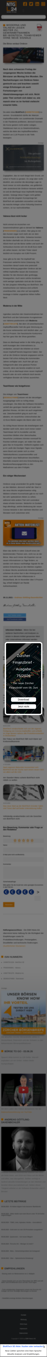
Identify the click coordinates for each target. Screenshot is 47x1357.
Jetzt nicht (23, 706)
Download (23, 699)
